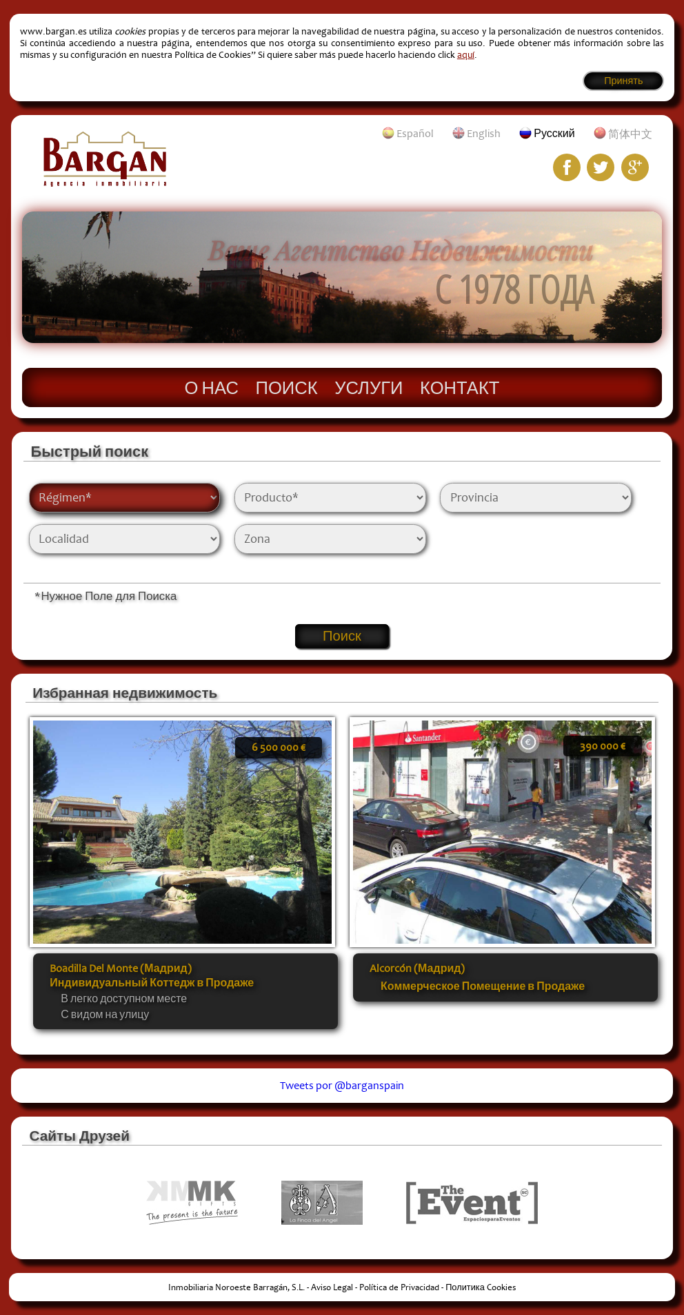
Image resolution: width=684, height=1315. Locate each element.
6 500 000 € (278, 747)
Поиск (287, 387)
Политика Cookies (480, 1287)
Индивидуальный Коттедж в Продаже (152, 983)
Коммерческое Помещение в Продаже (483, 986)
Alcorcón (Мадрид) (417, 968)
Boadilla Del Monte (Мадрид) (120, 968)
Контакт (459, 387)
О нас (212, 387)
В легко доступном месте (124, 999)
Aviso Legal (332, 1287)
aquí (465, 55)
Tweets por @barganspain (342, 1085)
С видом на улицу (105, 1014)
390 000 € (602, 746)
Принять (623, 81)
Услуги (368, 387)
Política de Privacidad (399, 1287)
